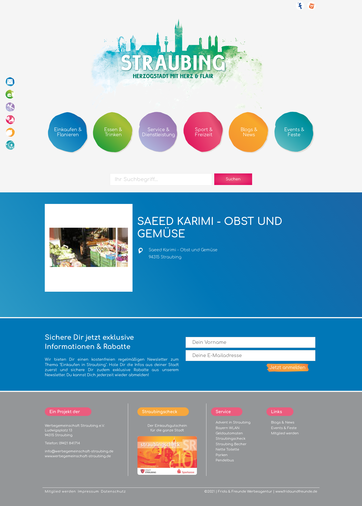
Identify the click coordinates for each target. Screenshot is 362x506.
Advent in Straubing (233, 422)
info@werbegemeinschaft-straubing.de (79, 451)
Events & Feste (284, 428)
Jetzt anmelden (287, 367)
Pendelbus (225, 460)
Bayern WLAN (227, 428)
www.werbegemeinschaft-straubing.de (78, 456)
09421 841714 (69, 443)
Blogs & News (282, 422)
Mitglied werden (285, 433)
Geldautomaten (229, 433)
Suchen (233, 179)
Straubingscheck (230, 438)
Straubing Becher (231, 444)
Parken (222, 455)
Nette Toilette (227, 449)
